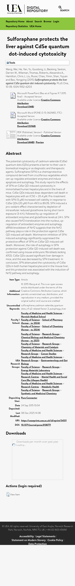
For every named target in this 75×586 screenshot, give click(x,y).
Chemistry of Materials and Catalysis (39, 347)
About (29, 21)
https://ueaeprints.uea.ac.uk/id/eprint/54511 (44, 420)
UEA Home (35, 26)
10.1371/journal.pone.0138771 (36, 424)
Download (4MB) (25, 142)
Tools (11, 62)
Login (56, 21)
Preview (40, 142)
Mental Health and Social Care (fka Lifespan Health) (44, 378)
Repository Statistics (17, 26)
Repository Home (15, 21)
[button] (8, 494)
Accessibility (26, 536)
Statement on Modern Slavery (29, 540)
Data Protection (37, 544)
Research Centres (30, 376)
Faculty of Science (30, 319)
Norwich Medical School (33, 316)
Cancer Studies (48, 353)
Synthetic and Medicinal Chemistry (39, 393)
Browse (47, 21)
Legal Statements (45, 536)
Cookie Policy (55, 540)
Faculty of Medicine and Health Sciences (41, 313)
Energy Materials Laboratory (35, 370)
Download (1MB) (25, 106)
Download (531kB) (26, 126)
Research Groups (51, 334)
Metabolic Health (50, 386)
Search (38, 21)
